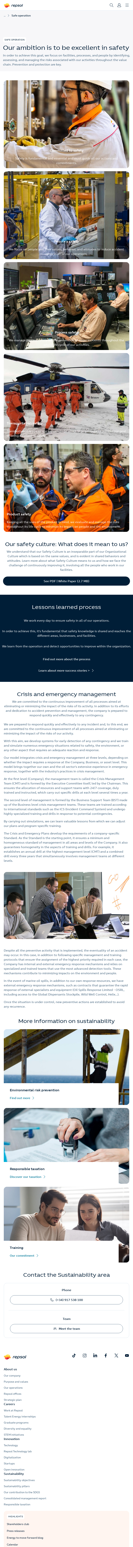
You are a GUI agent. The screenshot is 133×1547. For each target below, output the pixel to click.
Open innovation (14, 1469)
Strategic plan (13, 1400)
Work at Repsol (13, 1410)
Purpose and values (16, 1381)
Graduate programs (16, 1422)
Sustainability (14, 1474)
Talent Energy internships (20, 1416)
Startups (9, 1463)
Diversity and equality (18, 1428)
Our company (12, 1375)
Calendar (12, 1544)
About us (10, 1369)
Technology (11, 1445)
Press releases (16, 1531)
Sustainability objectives (19, 1480)
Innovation (12, 1439)
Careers (9, 1404)
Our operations (13, 1387)
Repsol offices (12, 1393)
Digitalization (12, 1457)
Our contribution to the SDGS (22, 1492)
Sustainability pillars (17, 1486)
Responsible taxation (17, 1504)
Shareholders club (18, 1524)
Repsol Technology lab (18, 1451)
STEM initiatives (14, 1434)
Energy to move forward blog (25, 1537)
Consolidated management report (25, 1498)
